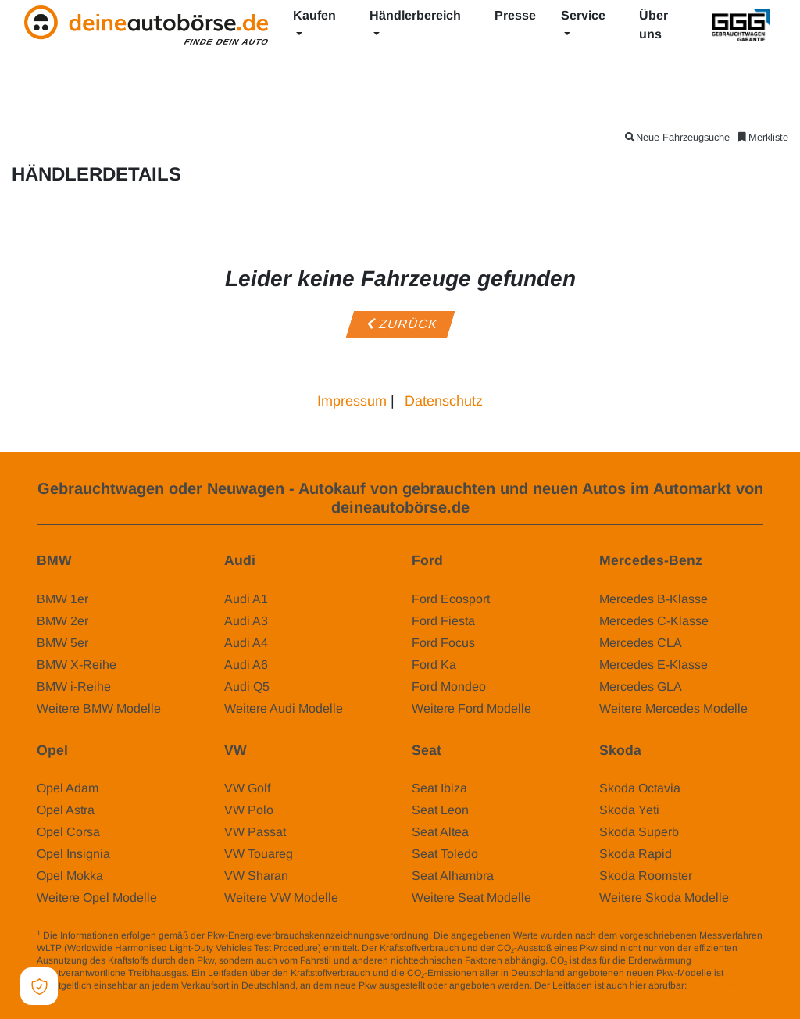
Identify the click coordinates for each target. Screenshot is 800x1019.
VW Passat (255, 831)
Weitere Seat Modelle (471, 897)
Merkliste (762, 137)
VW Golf (247, 788)
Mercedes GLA (640, 686)
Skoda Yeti (629, 810)
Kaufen (314, 15)
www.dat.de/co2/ (724, 985)
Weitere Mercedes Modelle (673, 708)
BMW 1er (62, 599)
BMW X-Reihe (76, 664)
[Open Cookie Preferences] (39, 986)
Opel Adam (67, 788)
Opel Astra (66, 810)
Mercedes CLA (640, 642)
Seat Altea (440, 831)
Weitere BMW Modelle (99, 708)
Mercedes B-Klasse (653, 599)
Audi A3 (246, 620)
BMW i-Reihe (74, 686)
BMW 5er (62, 642)
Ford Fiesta (443, 620)
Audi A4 (246, 642)
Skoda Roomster (645, 875)
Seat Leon (440, 810)
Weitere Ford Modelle (471, 708)
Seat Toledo (445, 853)
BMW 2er (62, 620)
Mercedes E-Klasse (653, 664)
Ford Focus (443, 642)
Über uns (653, 25)
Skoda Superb (639, 831)
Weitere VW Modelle (281, 897)
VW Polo (248, 810)
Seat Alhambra (453, 875)
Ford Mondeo (449, 686)
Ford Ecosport (451, 599)
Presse (515, 15)
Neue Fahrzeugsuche (676, 137)
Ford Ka (434, 664)
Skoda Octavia (639, 788)
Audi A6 (246, 664)
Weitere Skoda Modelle (664, 897)
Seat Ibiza (439, 788)
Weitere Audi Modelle (283, 708)
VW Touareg (258, 853)
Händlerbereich (415, 15)
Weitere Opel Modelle (97, 897)
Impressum (352, 401)
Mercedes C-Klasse (654, 620)
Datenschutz (444, 401)
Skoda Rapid (635, 853)
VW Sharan (256, 875)
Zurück (400, 324)
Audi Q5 (247, 686)
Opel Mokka (70, 875)
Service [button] (583, 15)
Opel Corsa (68, 831)
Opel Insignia (73, 853)
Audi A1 (246, 599)
